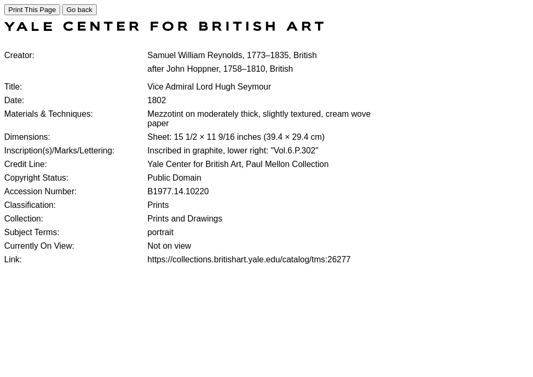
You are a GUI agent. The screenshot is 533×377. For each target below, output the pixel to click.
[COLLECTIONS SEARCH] (164, 28)
